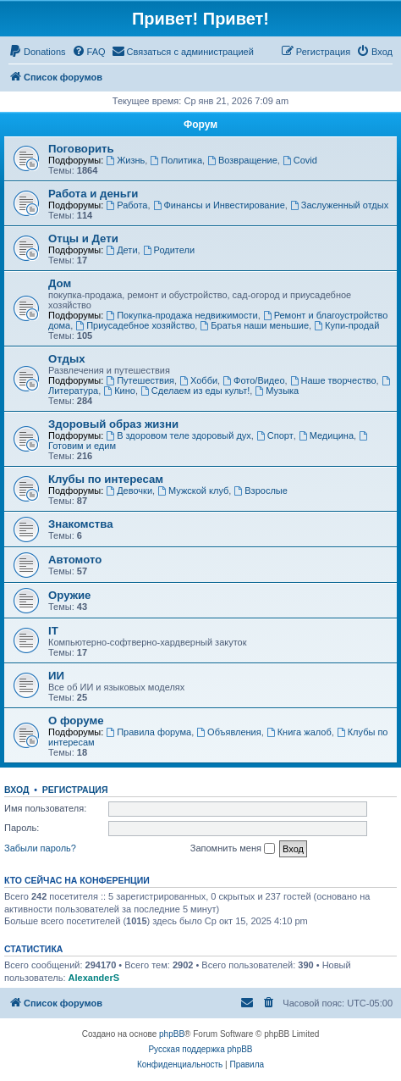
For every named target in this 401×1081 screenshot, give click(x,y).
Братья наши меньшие (254, 325)
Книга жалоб (299, 732)
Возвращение (242, 160)
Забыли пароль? (40, 848)
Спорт (275, 435)
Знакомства (80, 524)
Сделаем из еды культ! (195, 390)
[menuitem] (37, 52)
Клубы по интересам (105, 479)
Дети (121, 250)
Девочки (129, 490)
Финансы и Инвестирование (219, 205)
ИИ (56, 675)
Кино (119, 390)
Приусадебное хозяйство (135, 325)
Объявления (228, 732)
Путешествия (140, 380)
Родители (169, 250)
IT (53, 630)
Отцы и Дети (83, 238)
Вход (16, 789)
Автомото (75, 559)
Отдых (66, 358)
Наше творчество (333, 380)
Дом (59, 283)
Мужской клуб (192, 490)
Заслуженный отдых (339, 205)
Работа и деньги (93, 193)
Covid (300, 160)
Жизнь (125, 160)
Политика (176, 160)
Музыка (277, 390)
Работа (126, 205)
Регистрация (75, 789)
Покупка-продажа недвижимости (181, 315)
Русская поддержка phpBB (200, 1049)
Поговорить (81, 148)
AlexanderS (94, 978)
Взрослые (260, 490)
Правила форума (148, 732)
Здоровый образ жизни (113, 424)
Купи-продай (346, 325)
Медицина (326, 435)
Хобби (198, 380)
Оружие (69, 595)
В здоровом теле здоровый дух (178, 435)
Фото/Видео (253, 380)
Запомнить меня (232, 849)
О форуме (75, 720)
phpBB (171, 1034)
